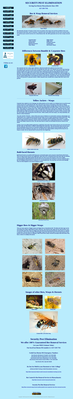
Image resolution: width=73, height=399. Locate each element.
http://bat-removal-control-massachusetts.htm (43, 379)
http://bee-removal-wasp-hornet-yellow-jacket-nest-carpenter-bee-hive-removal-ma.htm (44, 387)
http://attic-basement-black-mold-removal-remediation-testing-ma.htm (43, 371)
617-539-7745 (43, 8)
